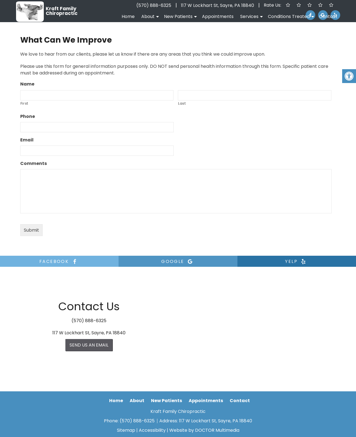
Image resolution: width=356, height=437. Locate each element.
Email (27, 140)
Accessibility (152, 430)
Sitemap (126, 430)
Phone (27, 117)
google (177, 261)
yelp (296, 261)
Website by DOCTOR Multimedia (204, 430)
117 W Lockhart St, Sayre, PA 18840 (217, 5)
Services (249, 16)
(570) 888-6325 (153, 5)
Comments (33, 164)
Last (182, 103)
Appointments (218, 16)
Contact (328, 16)
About (148, 16)
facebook (59, 261)
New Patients (178, 16)
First (24, 103)
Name (27, 84)
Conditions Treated (289, 16)
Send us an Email (89, 345)
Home (128, 16)
